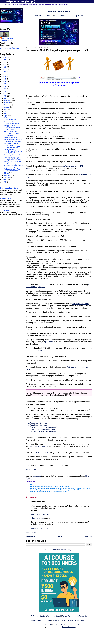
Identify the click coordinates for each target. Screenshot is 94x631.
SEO (32, 480)
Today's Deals (35, 620)
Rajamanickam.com (66, 11)
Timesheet (46, 620)
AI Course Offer (50, 11)
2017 (5, 79)
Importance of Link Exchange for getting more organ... (12, 133)
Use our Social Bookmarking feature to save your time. (13, 151)
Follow (54, 625)
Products (55, 620)
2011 (5, 94)
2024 (5, 62)
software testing (69, 166)
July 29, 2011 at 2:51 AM (39, 528)
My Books (79, 16)
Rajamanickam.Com (9, 188)
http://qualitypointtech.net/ (36, 423)
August (7, 107)
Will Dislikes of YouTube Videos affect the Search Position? (49, 491)
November (8, 100)
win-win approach (42, 453)
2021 (5, 69)
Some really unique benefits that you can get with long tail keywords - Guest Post (55, 490)
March (6, 173)
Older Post (88, 536)
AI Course (34, 616)
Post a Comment (31, 532)
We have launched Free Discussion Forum (12, 170)
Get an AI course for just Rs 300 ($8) (59, 550)
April (6, 116)
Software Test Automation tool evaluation (13, 119)
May (6, 113)
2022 (5, 67)
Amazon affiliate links (68, 627)
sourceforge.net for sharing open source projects (13, 166)
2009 (5, 180)
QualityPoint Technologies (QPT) (20, 1)
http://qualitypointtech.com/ (37, 425)
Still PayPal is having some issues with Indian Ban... (13, 140)
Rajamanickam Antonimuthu (7, 39)
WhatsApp (67, 625)
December (8, 98)
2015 (5, 84)
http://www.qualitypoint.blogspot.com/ (41, 427)
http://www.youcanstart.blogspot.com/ (41, 431)
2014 (5, 86)
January (7, 177)
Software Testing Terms (12, 137)
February (7, 175)
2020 (5, 72)
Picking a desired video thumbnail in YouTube (12, 158)
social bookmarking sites (39, 446)
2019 (5, 74)
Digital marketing (35, 485)
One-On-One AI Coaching (63, 16)
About (41, 625)
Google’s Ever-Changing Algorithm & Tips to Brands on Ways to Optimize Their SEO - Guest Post (60, 488)
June (6, 111)
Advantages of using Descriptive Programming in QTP (12, 145)
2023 (5, 65)
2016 (5, 82)
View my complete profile (9, 48)
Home (59, 536)
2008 (5, 182)
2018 (5, 77)
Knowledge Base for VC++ (13, 155)
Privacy (48, 625)
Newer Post (30, 536)
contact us (55, 295)
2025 (5, 60)
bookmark (37, 476)
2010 (5, 96)
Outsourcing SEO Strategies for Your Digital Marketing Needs (49, 486)
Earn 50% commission (44, 16)
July (6, 109)
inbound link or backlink (37, 350)
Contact (76, 625)
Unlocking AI (56, 616)
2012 (5, 91)
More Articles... (31, 469)
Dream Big (66, 616)
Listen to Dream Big (79, 616)
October (7, 103)
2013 (5, 89)
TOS (60, 625)
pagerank (49, 342)
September (8, 105)
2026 (5, 57)
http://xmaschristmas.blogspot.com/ (40, 429)
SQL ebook (64, 620)
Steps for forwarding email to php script (13, 162)
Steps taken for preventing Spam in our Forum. (13, 123)
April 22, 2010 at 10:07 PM (40, 515)
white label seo (37, 518)
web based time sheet (80, 304)
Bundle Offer (45, 616)
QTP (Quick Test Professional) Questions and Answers (13, 127)
